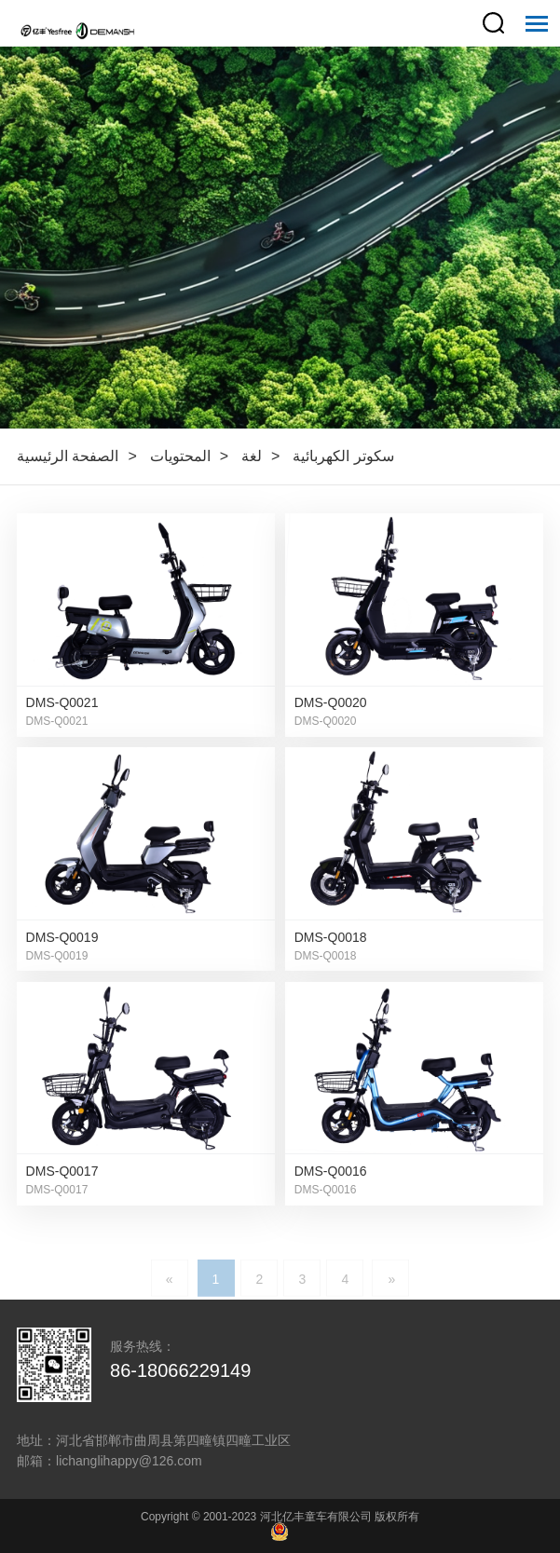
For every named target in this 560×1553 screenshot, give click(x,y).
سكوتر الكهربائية (343, 456)
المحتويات (180, 456)
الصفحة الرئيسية (67, 456)
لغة (251, 456)
